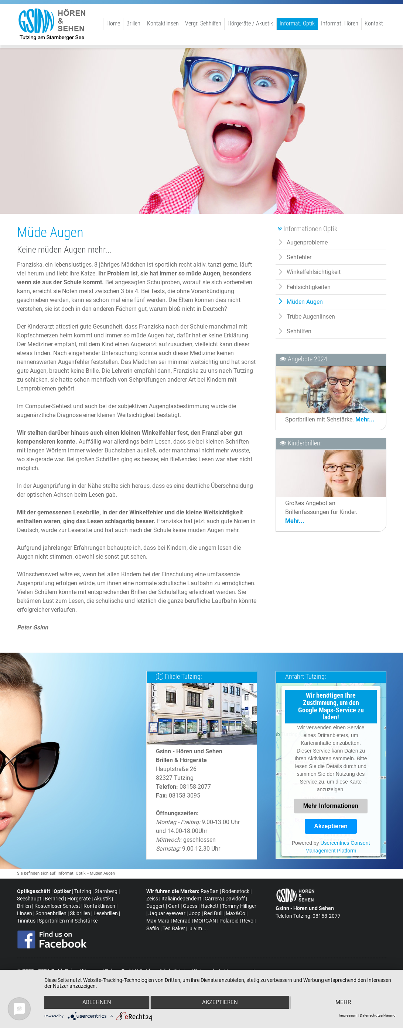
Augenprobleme (307, 242)
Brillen (133, 23)
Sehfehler (299, 257)
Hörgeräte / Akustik (250, 23)
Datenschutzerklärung (378, 1015)
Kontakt (374, 23)
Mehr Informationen (330, 806)
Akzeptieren (331, 826)
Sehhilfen (299, 331)
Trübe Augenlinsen (311, 316)
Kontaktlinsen (163, 23)
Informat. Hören (339, 23)
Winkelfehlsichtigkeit (314, 271)
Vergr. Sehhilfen (203, 23)
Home (113, 23)
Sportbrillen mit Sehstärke (68, 921)
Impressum (348, 1015)
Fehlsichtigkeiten (309, 287)
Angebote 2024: (308, 359)
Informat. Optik (297, 23)
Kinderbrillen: (305, 443)
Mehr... (365, 419)
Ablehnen (96, 1002)
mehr (343, 1002)
